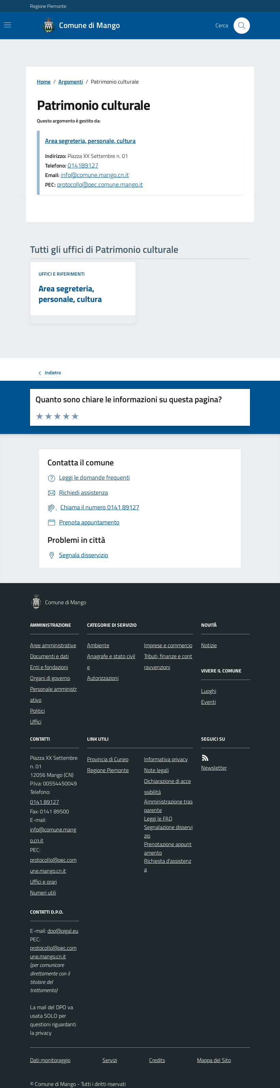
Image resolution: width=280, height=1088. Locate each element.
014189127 (83, 165)
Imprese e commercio (168, 645)
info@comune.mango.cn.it (95, 174)
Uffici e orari (43, 881)
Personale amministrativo (53, 694)
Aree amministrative (53, 645)
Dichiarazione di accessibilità (167, 786)
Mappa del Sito (214, 1060)
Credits (157, 1060)
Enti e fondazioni (49, 667)
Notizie (209, 645)
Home (44, 81)
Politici (37, 711)
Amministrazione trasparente (168, 805)
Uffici (35, 721)
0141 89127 (44, 802)
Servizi (109, 1060)
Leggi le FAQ (158, 818)
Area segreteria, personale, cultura (90, 140)
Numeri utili (43, 892)
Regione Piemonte (48, 6)
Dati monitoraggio (50, 1060)
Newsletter (214, 768)
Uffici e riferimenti (62, 273)
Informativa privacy (166, 759)
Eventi (208, 702)
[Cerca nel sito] (239, 25)
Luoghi (208, 691)
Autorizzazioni (102, 678)
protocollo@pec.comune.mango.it (100, 184)
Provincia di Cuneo (107, 759)
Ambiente (98, 645)
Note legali (156, 770)
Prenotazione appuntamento (168, 848)
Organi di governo (50, 678)
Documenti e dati (49, 656)
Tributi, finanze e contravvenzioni (168, 661)
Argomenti (70, 81)
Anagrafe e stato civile (111, 661)
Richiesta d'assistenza (167, 865)
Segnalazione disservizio (168, 831)
